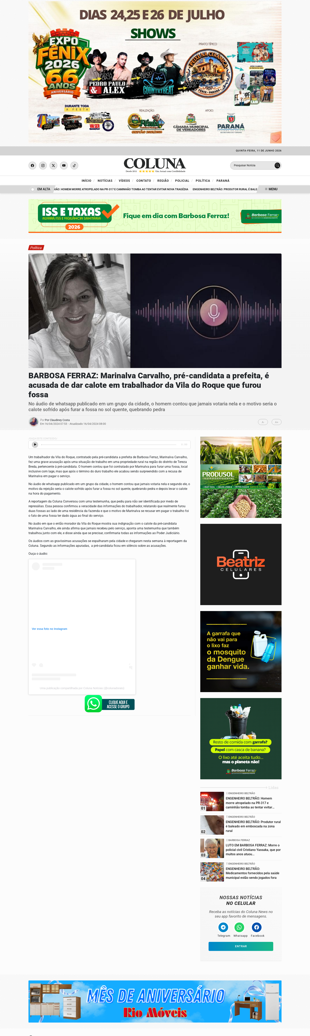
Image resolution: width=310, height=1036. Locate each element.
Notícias (107, 181)
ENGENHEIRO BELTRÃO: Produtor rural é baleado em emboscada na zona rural (250, 189)
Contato (145, 181)
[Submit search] (277, 165)
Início (88, 181)
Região (164, 181)
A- (263, 422)
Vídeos (126, 181)
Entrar (241, 946)
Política (205, 181)
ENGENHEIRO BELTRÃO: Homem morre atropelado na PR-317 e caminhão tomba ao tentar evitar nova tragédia (110, 189)
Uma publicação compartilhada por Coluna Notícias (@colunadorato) (82, 688)
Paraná (223, 181)
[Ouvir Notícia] (35, 445)
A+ (276, 422)
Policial (184, 181)
